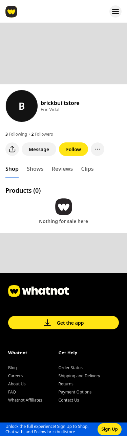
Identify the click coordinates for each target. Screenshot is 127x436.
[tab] (12, 170)
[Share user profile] (12, 149)
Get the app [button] (63, 323)
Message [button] (39, 149)
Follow (73, 149)
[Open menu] (115, 11)
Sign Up (109, 429)
